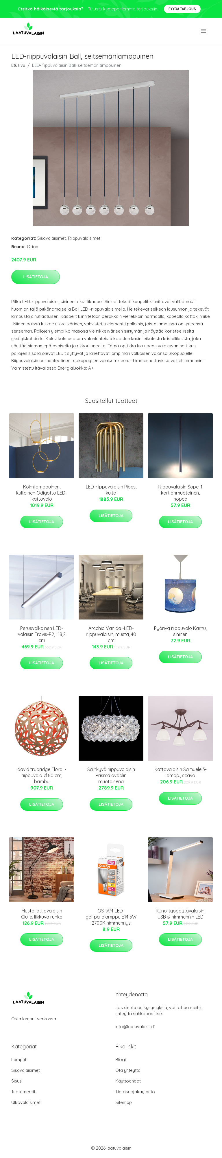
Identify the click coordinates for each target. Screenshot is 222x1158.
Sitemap (123, 1102)
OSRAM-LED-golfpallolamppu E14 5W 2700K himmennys (111, 917)
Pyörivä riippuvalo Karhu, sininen (180, 631)
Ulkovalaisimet (25, 1102)
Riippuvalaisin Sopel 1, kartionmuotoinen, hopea (180, 493)
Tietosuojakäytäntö (135, 1091)
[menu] (204, 31)
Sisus (16, 1081)
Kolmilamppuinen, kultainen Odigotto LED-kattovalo (41, 493)
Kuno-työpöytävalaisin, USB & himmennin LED (180, 914)
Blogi (120, 1059)
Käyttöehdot (128, 1081)
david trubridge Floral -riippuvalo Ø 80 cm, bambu (41, 775)
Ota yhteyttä (127, 1070)
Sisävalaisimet (51, 238)
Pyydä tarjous (182, 9)
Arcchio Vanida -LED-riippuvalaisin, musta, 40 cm (111, 634)
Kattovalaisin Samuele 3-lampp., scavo (180, 772)
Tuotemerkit (23, 1091)
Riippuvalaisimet (84, 238)
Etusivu (18, 65)
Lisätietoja (35, 276)
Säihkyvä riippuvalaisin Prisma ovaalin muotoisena (111, 775)
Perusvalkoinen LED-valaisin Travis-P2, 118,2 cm (42, 634)
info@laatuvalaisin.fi (135, 1026)
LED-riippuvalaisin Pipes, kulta (111, 490)
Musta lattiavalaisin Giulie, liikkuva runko (41, 914)
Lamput (18, 1059)
